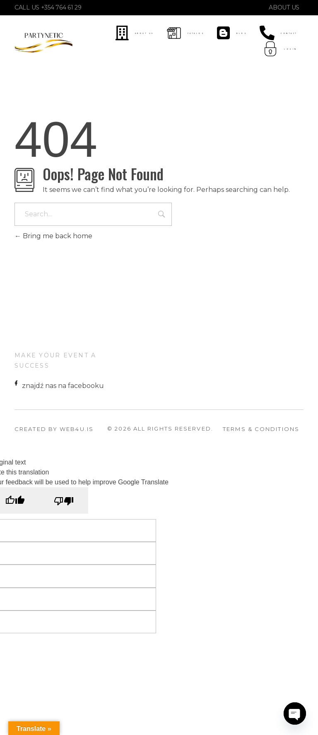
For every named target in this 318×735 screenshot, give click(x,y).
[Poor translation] (63, 500)
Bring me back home (53, 236)
